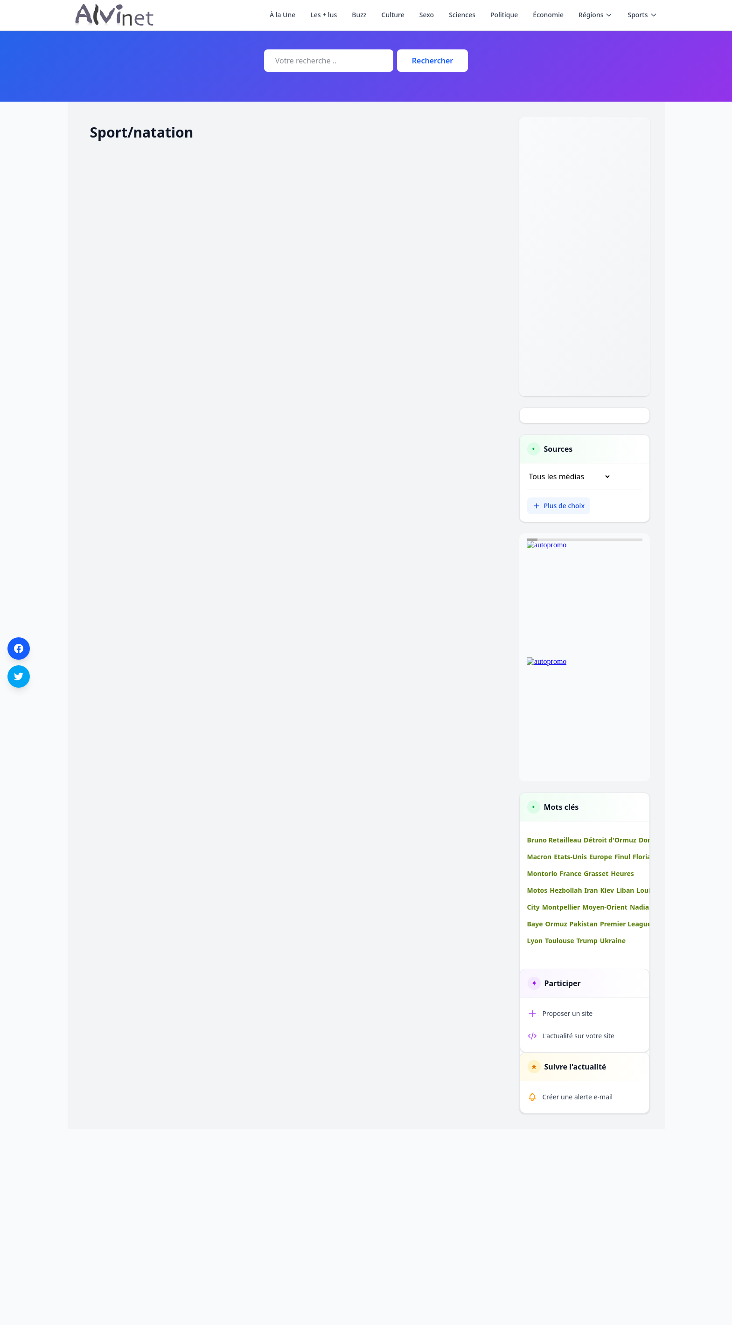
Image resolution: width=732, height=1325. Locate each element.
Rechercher (432, 60)
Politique (504, 14)
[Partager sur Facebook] (18, 648)
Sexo (426, 14)
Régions (596, 14)
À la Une (282, 14)
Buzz (359, 14)
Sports (642, 14)
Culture (393, 14)
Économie (548, 14)
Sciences (462, 14)
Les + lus (323, 14)
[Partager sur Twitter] (18, 676)
